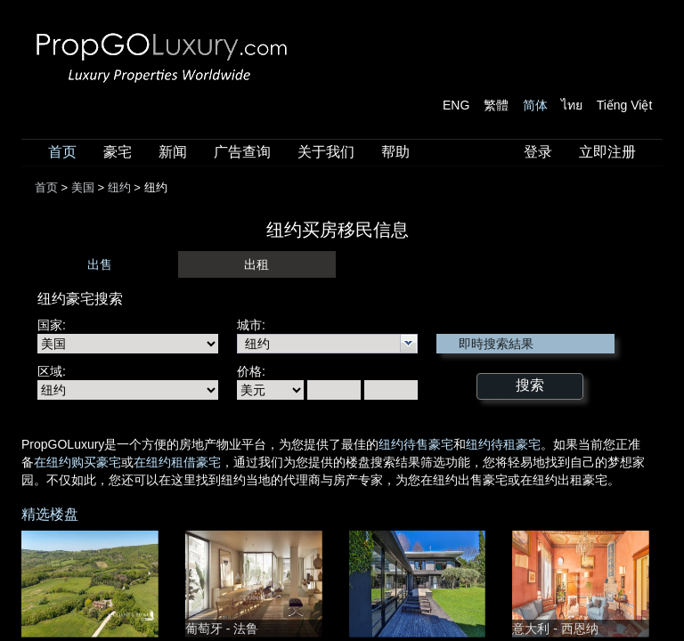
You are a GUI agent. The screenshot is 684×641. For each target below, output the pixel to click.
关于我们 (325, 151)
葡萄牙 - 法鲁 (221, 628)
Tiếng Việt (625, 105)
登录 (538, 151)
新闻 (173, 151)
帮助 (395, 151)
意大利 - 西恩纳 (555, 628)
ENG (456, 105)
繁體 (496, 105)
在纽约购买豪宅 (77, 462)
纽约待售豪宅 (416, 444)
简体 (535, 105)
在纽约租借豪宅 (177, 462)
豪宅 (117, 151)
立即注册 (607, 151)
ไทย (571, 105)
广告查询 (242, 151)
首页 (62, 151)
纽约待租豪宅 (503, 444)
